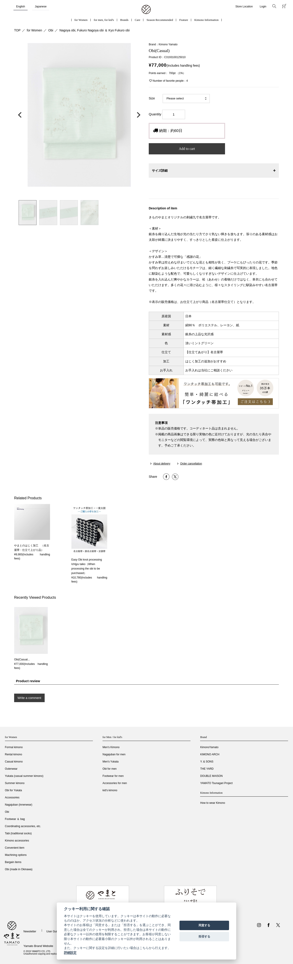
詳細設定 (70, 952)
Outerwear (11, 768)
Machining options (16, 855)
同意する (204, 925)
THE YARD (207, 768)
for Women (80, 20)
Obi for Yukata (13, 790)
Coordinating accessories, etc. (23, 826)
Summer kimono (14, 783)
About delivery (161, 463)
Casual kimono (14, 761)
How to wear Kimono (212, 802)
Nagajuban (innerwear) (18, 804)
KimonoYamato (209, 747)
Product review (28, 681)
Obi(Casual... (22, 659)
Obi (50, 30)
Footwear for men (113, 776)
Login (263, 6)
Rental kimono (13, 754)
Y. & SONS (206, 761)
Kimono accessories (17, 840)
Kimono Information (206, 20)
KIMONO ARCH (209, 754)
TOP (17, 30)
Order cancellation (191, 463)
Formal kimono (14, 747)
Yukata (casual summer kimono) (24, 776)
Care (137, 20)
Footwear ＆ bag (15, 819)
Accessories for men (115, 783)
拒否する (204, 936)
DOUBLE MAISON (211, 776)
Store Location (244, 6)
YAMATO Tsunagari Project (216, 783)
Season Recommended (159, 20)
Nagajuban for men (114, 754)
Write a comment (29, 698)
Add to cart (187, 149)
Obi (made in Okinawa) (19, 869)
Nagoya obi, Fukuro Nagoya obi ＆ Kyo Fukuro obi (94, 30)
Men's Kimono (111, 747)
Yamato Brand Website (38, 946)
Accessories (12, 797)
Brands (124, 20)
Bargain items (13, 862)
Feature (183, 20)
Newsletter (29, 931)
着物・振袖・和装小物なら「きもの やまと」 (146, 9)
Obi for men (110, 768)
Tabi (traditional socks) (18, 833)
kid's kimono (110, 790)
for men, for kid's (104, 20)
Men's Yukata (110, 761)
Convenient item (14, 847)
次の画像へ (137, 115)
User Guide (53, 931)
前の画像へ (21, 115)
